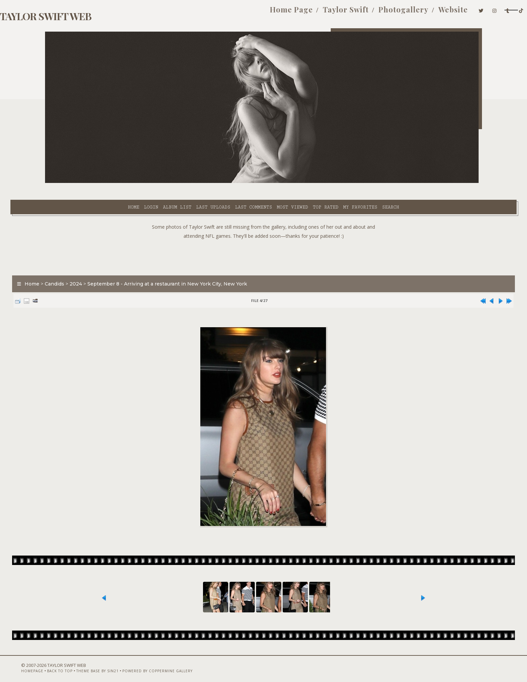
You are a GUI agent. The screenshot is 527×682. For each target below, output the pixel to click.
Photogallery (332, 13)
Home (73, 182)
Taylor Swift (274, 13)
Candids (89, 267)
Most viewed (231, 182)
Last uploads (153, 182)
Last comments (192, 182)
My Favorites (300, 182)
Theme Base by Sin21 (121, 664)
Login (90, 182)
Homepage (56, 664)
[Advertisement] (263, 239)
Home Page (219, 13)
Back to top (83, 664)
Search (330, 182)
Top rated (265, 182)
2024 (110, 267)
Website (381, 13)
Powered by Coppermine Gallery (181, 664)
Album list (117, 182)
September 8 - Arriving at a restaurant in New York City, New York (202, 267)
